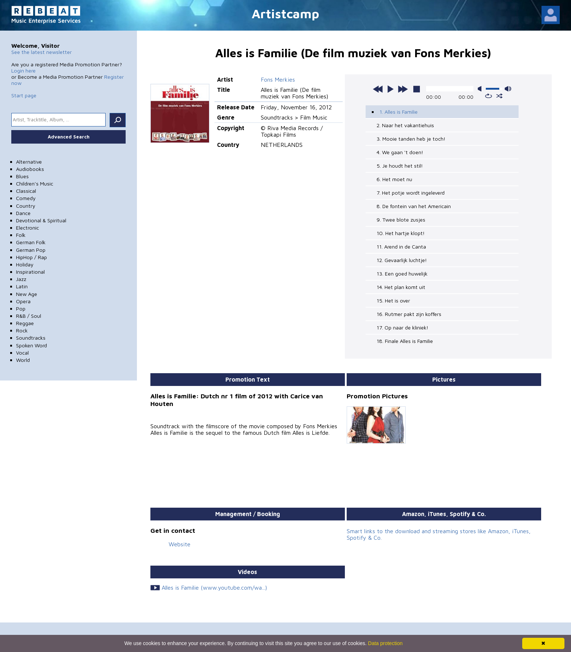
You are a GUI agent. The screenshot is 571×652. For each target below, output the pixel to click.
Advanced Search (69, 137)
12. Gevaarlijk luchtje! (402, 260)
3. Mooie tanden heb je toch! (411, 139)
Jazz (21, 279)
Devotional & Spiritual (41, 220)
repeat (488, 96)
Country (25, 206)
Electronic (27, 228)
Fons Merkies (278, 79)
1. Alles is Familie (398, 112)
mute (481, 88)
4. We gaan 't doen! (400, 152)
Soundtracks (31, 338)
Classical (26, 191)
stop (416, 89)
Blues (22, 176)
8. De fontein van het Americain (414, 206)
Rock (22, 330)
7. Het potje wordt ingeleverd (411, 193)
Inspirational (30, 272)
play (390, 89)
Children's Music (34, 183)
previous (378, 89)
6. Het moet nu (394, 179)
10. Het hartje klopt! (401, 233)
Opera (23, 301)
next (403, 89)
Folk (20, 235)
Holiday (25, 264)
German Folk (31, 242)
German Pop (31, 250)
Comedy (26, 198)
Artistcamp (285, 13)
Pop (20, 308)
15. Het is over (393, 300)
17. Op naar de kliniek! (402, 327)
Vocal (22, 353)
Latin (22, 286)
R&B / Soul (28, 316)
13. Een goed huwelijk (402, 273)
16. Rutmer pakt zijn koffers (409, 314)
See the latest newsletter (41, 52)
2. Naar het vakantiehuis (405, 125)
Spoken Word (31, 345)
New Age (26, 294)
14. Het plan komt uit (401, 287)
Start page (23, 95)
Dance (23, 213)
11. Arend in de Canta (401, 246)
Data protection (385, 643)
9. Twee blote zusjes (401, 219)
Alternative (29, 162)
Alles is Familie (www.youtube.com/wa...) (214, 587)
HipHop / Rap (31, 257)
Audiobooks (30, 169)
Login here (23, 70)
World (23, 360)
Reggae (25, 323)
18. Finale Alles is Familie (405, 341)
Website (179, 544)
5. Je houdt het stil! (400, 166)
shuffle (499, 96)
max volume (508, 88)
